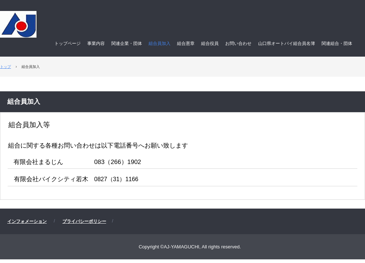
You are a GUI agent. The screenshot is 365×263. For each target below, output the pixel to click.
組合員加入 (159, 43)
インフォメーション (27, 221)
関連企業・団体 (126, 43)
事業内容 (96, 43)
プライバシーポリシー (84, 221)
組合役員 (210, 43)
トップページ (67, 43)
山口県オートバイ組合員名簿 (286, 43)
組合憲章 (186, 43)
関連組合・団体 (337, 43)
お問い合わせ (238, 43)
